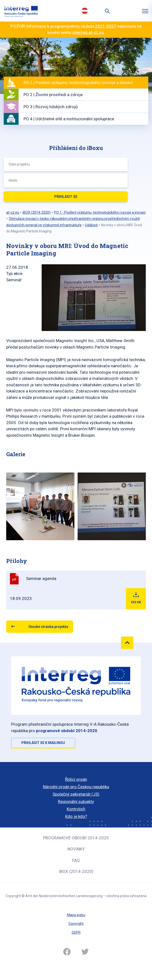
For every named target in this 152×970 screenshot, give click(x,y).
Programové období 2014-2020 (76, 837)
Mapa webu (76, 915)
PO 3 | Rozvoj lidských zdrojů (51, 106)
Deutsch (84, 10)
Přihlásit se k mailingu (43, 743)
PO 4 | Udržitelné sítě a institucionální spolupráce (69, 118)
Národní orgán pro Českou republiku (76, 786)
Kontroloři (76, 808)
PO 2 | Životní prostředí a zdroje (53, 94)
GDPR (76, 932)
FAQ (76, 860)
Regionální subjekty (76, 801)
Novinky (76, 848)
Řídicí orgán (76, 779)
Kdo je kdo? (76, 816)
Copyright (76, 924)
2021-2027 (105, 26)
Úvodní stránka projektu (48, 627)
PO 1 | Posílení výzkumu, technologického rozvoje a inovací (78, 82)
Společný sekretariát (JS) (76, 794)
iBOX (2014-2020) (76, 871)
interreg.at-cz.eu (88, 32)
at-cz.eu (12, 212)
